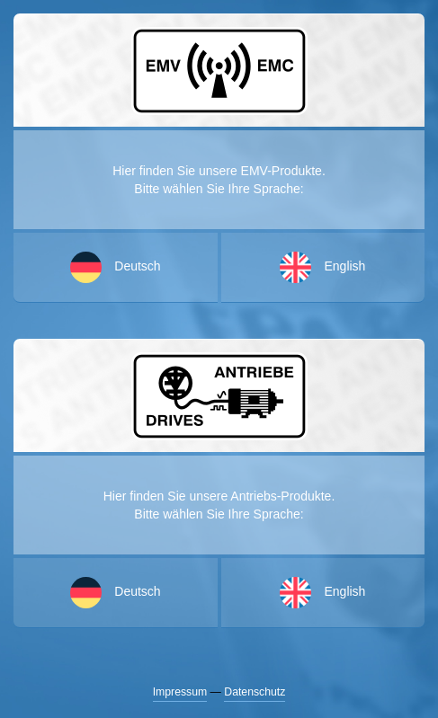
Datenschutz (254, 692)
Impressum (180, 692)
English (322, 592)
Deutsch (115, 592)
